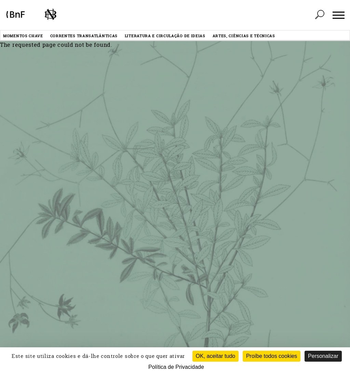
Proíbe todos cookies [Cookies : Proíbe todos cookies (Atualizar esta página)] (271, 356)
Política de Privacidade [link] (176, 367)
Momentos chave (23, 35)
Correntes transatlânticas (84, 35)
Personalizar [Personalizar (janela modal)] (323, 356)
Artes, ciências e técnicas (244, 35)
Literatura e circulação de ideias (165, 35)
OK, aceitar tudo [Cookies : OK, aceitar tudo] (215, 356)
